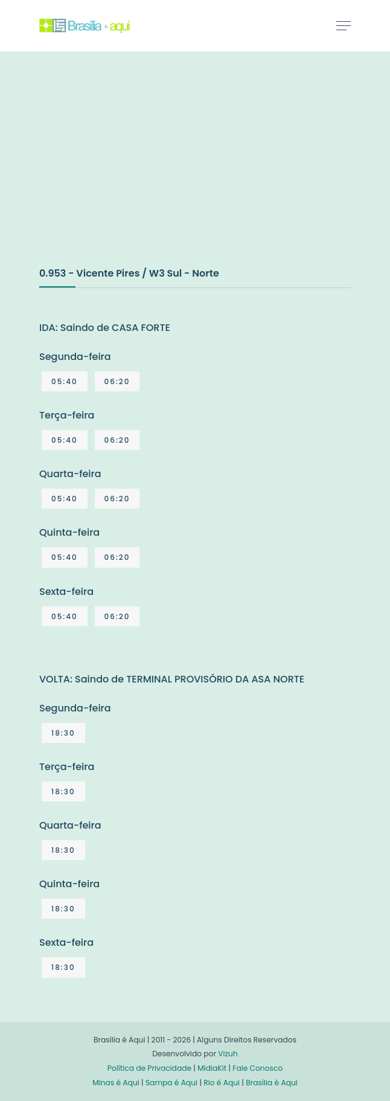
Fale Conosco (257, 1068)
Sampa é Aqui (171, 1082)
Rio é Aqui (221, 1082)
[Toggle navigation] (343, 25)
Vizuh (228, 1053)
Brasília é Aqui (272, 1082)
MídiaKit (211, 1068)
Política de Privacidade (149, 1068)
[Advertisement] (129, 171)
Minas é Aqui (115, 1082)
